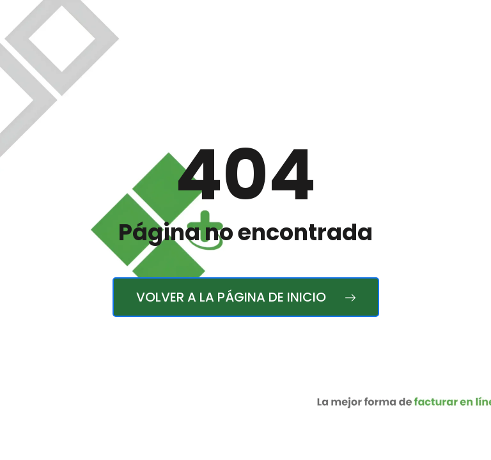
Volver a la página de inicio (245, 297)
